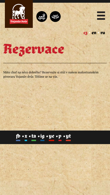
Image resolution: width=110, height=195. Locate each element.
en (94, 33)
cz (85, 33)
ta (33, 136)
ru (103, 33)
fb (18, 136)
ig (42, 136)
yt (68, 136)
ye (51, 136)
